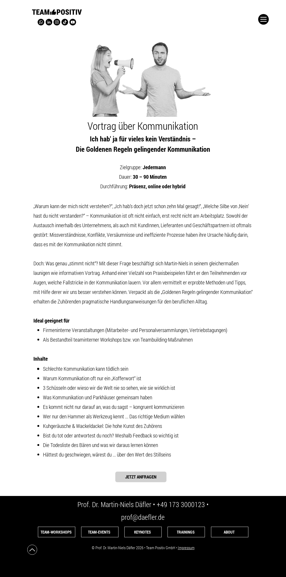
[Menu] (263, 19)
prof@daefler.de (143, 517)
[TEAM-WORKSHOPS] (56, 532)
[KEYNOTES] (143, 532)
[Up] (32, 550)
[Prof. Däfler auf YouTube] (72, 22)
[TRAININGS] (186, 532)
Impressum (186, 547)
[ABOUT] (229, 532)
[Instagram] (57, 22)
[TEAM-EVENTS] (99, 532)
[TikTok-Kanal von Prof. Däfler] (64, 22)
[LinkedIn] (49, 22)
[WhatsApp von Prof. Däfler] (41, 22)
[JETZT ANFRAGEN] (140, 477)
